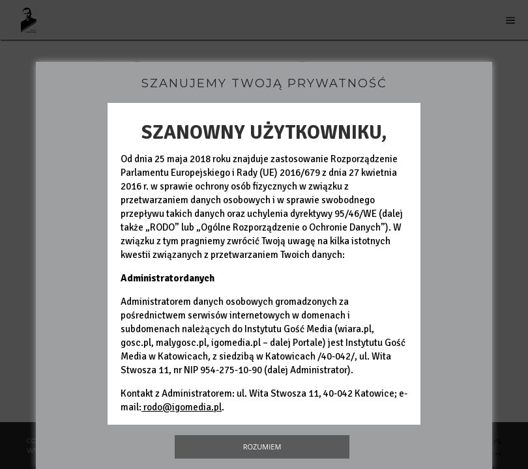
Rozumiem (262, 446)
